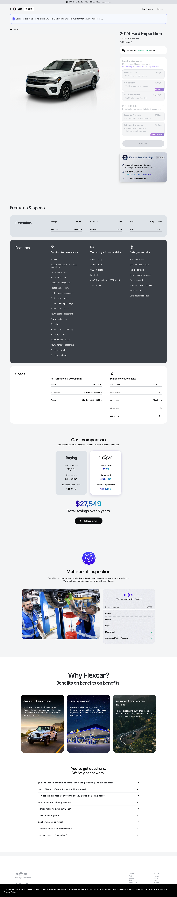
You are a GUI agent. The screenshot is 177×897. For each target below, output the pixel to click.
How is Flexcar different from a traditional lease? (88, 789)
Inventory (132, 878)
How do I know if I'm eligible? (88, 835)
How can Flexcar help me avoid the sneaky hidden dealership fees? (88, 795)
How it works (147, 9)
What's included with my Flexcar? (88, 802)
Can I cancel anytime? (88, 815)
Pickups (156, 876)
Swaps (156, 880)
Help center (158, 884)
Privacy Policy (10, 892)
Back (14, 29)
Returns (156, 882)
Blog (130, 880)
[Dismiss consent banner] (173, 887)
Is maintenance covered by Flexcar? (88, 828)
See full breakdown (88, 521)
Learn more (107, 2)
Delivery (156, 878)
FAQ (130, 876)
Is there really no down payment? (88, 809)
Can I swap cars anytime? (88, 822)
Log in (160, 9)
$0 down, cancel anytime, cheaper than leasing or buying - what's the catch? (88, 782)
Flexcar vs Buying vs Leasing (138, 884)
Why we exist (133, 882)
